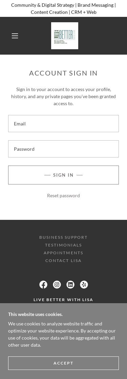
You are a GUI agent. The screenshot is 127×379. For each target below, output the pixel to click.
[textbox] (63, 123)
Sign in (63, 175)
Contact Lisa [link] (63, 260)
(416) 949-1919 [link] (63, 322)
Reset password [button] (63, 195)
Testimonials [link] (63, 244)
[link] (64, 35)
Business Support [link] (63, 237)
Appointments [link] (63, 252)
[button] (15, 35)
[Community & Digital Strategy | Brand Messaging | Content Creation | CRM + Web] (63, 8)
